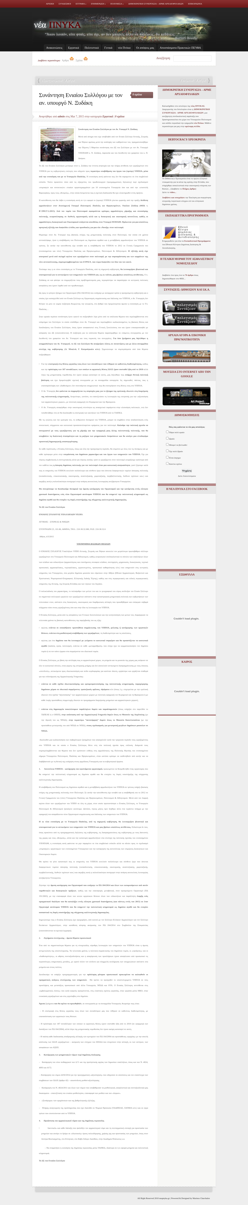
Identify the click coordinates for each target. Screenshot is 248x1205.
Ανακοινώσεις (54, 47)
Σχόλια (82, 60)
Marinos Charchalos (201, 1198)
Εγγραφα (81, 4)
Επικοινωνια (195, 4)
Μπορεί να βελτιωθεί (178, 445)
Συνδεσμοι (65, 4)
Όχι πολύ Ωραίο (176, 451)
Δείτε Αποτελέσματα (187, 476)
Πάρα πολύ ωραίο (176, 432)
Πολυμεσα (117, 4)
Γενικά (108, 47)
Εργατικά (73, 47)
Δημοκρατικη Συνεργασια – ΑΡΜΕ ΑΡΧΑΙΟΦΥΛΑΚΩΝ (155, 4)
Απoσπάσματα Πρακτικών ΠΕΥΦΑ (180, 47)
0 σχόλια (137, 94)
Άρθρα (68, 60)
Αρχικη (50, 4)
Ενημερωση (98, 4)
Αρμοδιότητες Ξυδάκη (57, 80)
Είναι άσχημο (175, 458)
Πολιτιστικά (92, 47)
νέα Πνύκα (124, 47)
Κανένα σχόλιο (175, 464)
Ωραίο (172, 439)
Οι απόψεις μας (145, 47)
